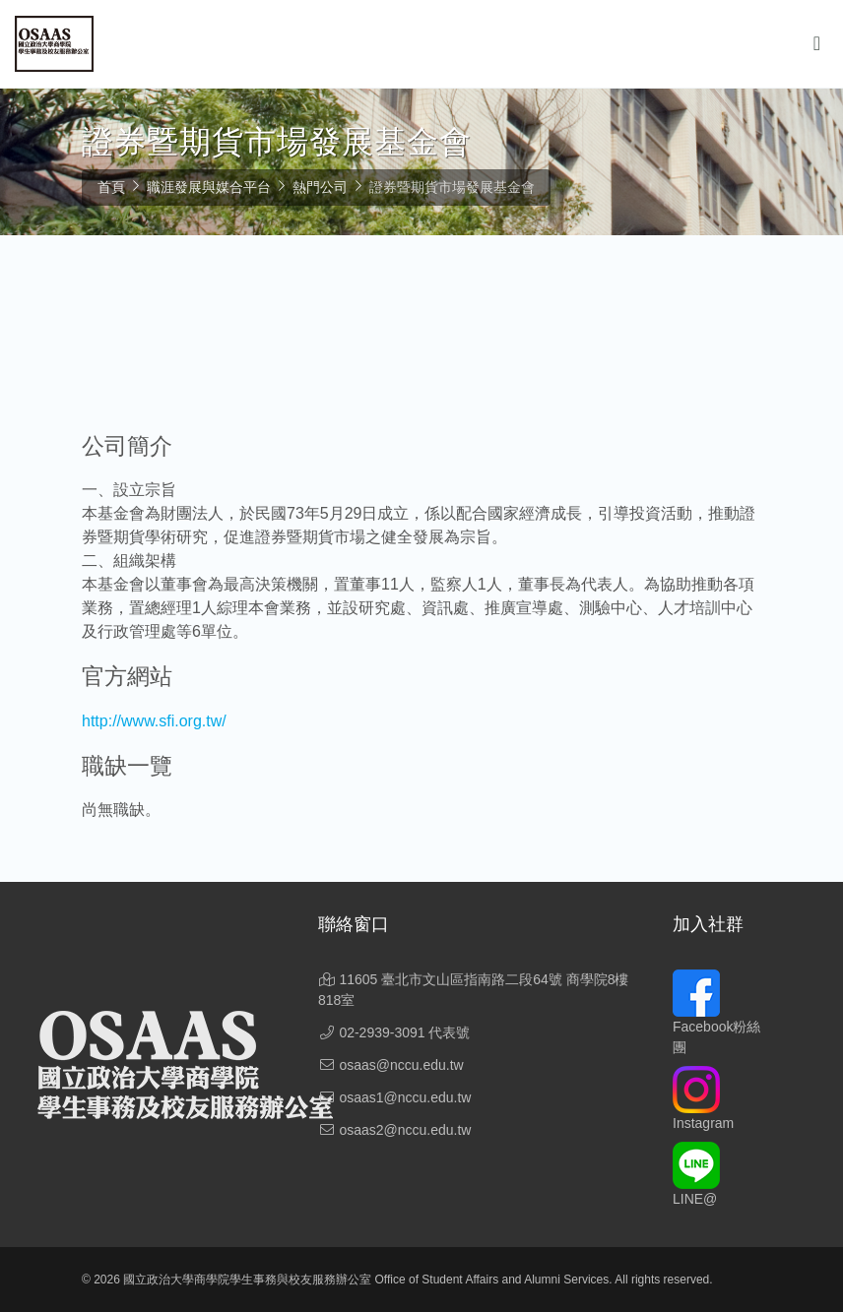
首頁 (111, 187)
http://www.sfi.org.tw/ (154, 721)
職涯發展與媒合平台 (209, 187)
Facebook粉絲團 (716, 1019)
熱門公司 (320, 187)
